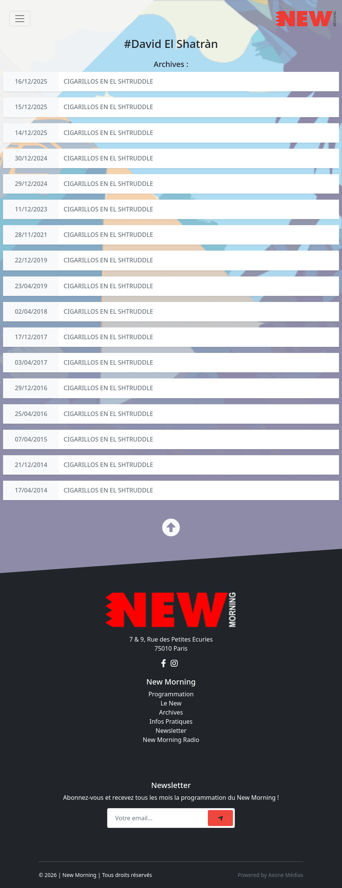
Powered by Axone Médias (270, 874)
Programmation (170, 694)
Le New (170, 703)
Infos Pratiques (171, 721)
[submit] (220, 818)
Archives (171, 712)
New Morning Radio (171, 739)
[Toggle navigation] (19, 18)
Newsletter (170, 730)
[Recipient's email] (158, 818)
